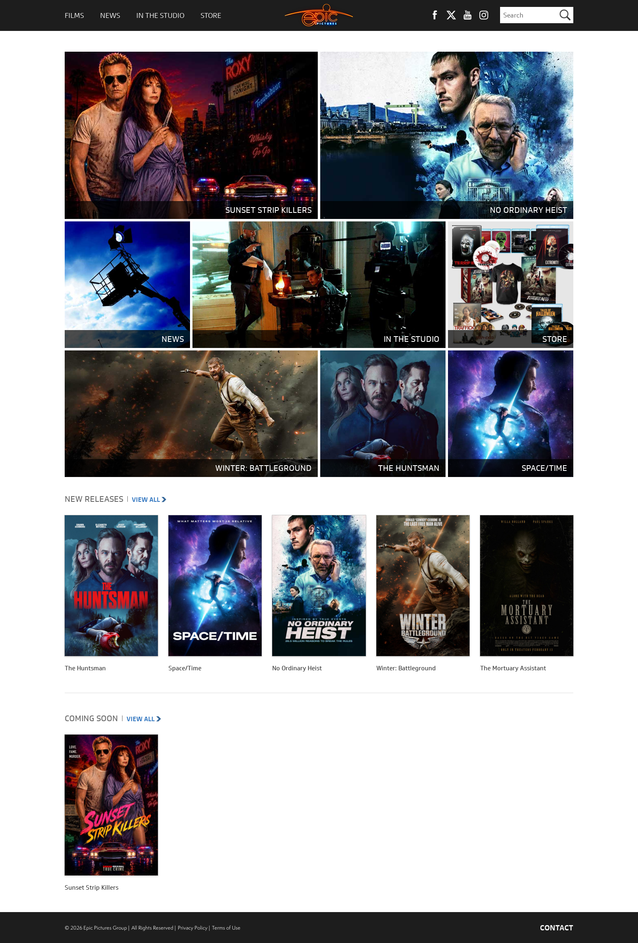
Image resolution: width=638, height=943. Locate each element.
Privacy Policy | (194, 927)
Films (74, 15)
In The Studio (160, 15)
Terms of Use (226, 927)
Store (211, 15)
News (110, 15)
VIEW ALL (149, 499)
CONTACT (556, 928)
